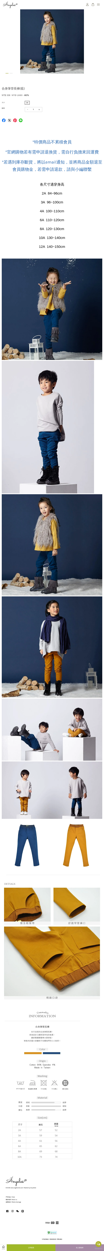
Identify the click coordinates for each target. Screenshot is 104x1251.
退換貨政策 (53, 1239)
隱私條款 (59, 1239)
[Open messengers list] (98, 1244)
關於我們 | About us (11, 1199)
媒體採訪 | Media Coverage (13, 1202)
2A (27, 103)
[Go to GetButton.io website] (98, 1248)
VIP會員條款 (45, 1239)
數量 (3, 108)
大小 (3, 102)
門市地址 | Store (10, 1197)
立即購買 (31, 1248)
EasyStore (33, 1188)
